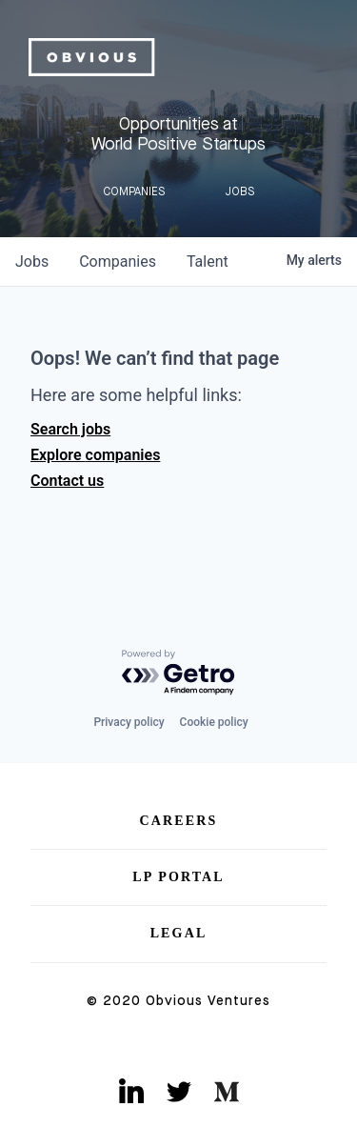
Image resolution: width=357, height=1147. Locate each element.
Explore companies (95, 455)
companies (117, 261)
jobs (32, 261)
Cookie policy (214, 722)
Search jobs (70, 429)
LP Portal (178, 877)
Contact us (67, 481)
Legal (179, 933)
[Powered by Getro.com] (179, 673)
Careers (179, 821)
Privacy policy (128, 722)
